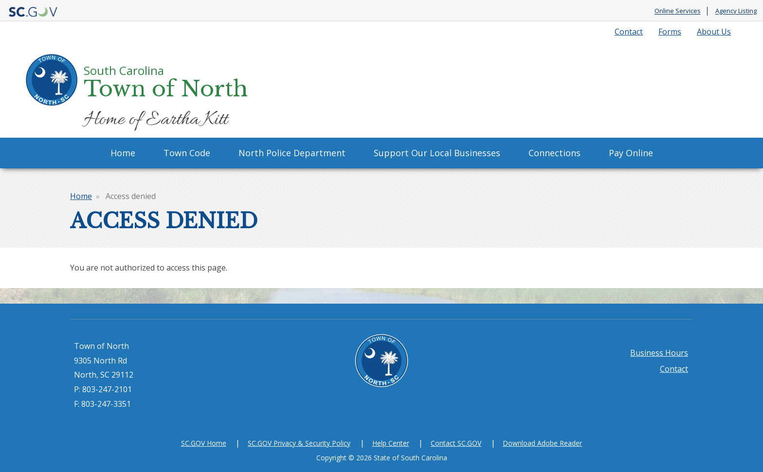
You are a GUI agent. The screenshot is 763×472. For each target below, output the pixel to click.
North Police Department (291, 153)
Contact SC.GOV (456, 443)
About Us (714, 31)
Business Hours (659, 352)
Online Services (677, 11)
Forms (669, 31)
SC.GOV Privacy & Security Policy (299, 443)
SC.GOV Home (203, 443)
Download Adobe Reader (542, 443)
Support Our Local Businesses (437, 153)
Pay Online (631, 153)
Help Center (390, 443)
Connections (554, 153)
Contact (629, 31)
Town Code (187, 153)
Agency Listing (736, 11)
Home (122, 153)
